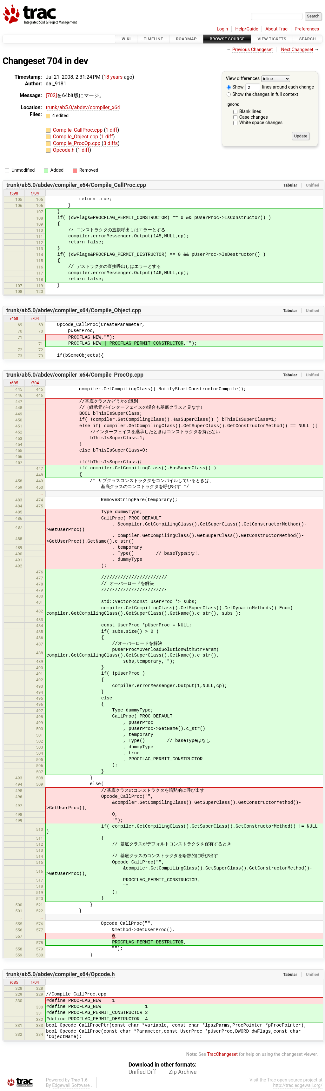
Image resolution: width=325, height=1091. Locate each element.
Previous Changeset (252, 49)
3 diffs (110, 143)
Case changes (253, 117)
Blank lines (250, 111)
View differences (243, 79)
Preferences (307, 29)
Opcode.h (64, 150)
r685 (14, 382)
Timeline (153, 38)
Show (235, 87)
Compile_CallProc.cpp (78, 130)
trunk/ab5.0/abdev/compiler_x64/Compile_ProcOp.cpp (74, 375)
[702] (51, 95)
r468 (14, 318)
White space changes (261, 122)
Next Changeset (297, 49)
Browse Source (227, 38)
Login (222, 29)
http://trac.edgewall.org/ (297, 1085)
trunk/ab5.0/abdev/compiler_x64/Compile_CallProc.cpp (76, 185)
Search (307, 38)
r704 (35, 193)
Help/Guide (246, 29)
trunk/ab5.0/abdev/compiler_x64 (83, 107)
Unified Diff (142, 1072)
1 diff (111, 130)
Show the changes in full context (262, 94)
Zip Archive (182, 1072)
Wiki (126, 38)
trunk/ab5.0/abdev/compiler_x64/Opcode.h (60, 974)
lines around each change (279, 87)
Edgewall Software (71, 1085)
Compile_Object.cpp (76, 137)
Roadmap (186, 38)
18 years (113, 77)
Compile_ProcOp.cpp (77, 143)
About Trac (276, 29)
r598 (14, 193)
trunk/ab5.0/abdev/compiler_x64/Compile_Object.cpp (73, 310)
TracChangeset (222, 1054)
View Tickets (272, 38)
